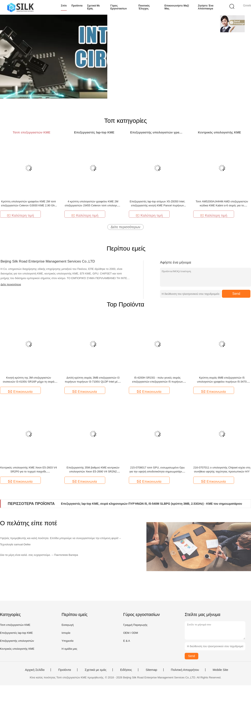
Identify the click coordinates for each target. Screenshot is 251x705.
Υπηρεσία (67, 640)
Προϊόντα (76, 5)
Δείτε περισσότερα (11, 284)
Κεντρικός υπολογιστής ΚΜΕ (17, 648)
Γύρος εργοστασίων (118, 7)
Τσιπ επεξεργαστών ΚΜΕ (15, 624)
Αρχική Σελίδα (35, 669)
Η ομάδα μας (69, 648)
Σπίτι (64, 5)
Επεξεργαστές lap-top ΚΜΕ (16, 632)
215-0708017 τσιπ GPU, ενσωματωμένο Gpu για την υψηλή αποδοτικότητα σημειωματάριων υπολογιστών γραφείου (157, 471)
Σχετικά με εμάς (93, 7)
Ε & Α (126, 640)
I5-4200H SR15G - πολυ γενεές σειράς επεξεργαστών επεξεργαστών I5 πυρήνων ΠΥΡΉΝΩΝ (157, 381)
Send (236, 293)
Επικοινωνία (20, 392)
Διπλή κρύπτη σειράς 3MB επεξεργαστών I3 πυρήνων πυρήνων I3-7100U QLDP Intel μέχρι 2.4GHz (93, 381)
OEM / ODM (130, 632)
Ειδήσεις (126, 669)
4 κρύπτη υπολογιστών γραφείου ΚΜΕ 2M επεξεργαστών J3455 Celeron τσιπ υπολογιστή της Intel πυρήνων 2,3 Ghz (93, 205)
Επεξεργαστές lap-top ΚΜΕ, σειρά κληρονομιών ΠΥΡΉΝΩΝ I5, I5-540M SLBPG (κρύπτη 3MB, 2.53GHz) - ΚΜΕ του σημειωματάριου (151, 503)
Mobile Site (220, 669)
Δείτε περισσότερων (125, 227)
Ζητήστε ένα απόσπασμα (205, 7)
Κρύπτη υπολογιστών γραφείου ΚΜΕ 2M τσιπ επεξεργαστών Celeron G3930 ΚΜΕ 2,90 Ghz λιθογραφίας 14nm (28, 205)
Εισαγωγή (67, 624)
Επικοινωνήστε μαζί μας (176, 7)
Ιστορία (65, 632)
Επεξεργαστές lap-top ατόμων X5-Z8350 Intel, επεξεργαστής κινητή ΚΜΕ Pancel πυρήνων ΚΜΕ (157, 205)
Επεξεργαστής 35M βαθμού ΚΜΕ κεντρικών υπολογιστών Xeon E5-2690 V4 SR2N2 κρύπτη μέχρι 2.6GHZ (93, 471)
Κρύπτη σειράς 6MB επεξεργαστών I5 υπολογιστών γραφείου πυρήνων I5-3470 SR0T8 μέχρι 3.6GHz (222, 381)
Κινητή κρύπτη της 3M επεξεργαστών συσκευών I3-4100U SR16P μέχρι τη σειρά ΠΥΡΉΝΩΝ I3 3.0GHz (28, 381)
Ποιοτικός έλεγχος (144, 7)
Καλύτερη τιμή (20, 215)
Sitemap (151, 669)
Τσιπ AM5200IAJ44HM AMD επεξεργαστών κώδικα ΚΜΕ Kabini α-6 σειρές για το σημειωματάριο (222, 205)
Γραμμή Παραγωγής (135, 624)
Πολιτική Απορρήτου (185, 669)
